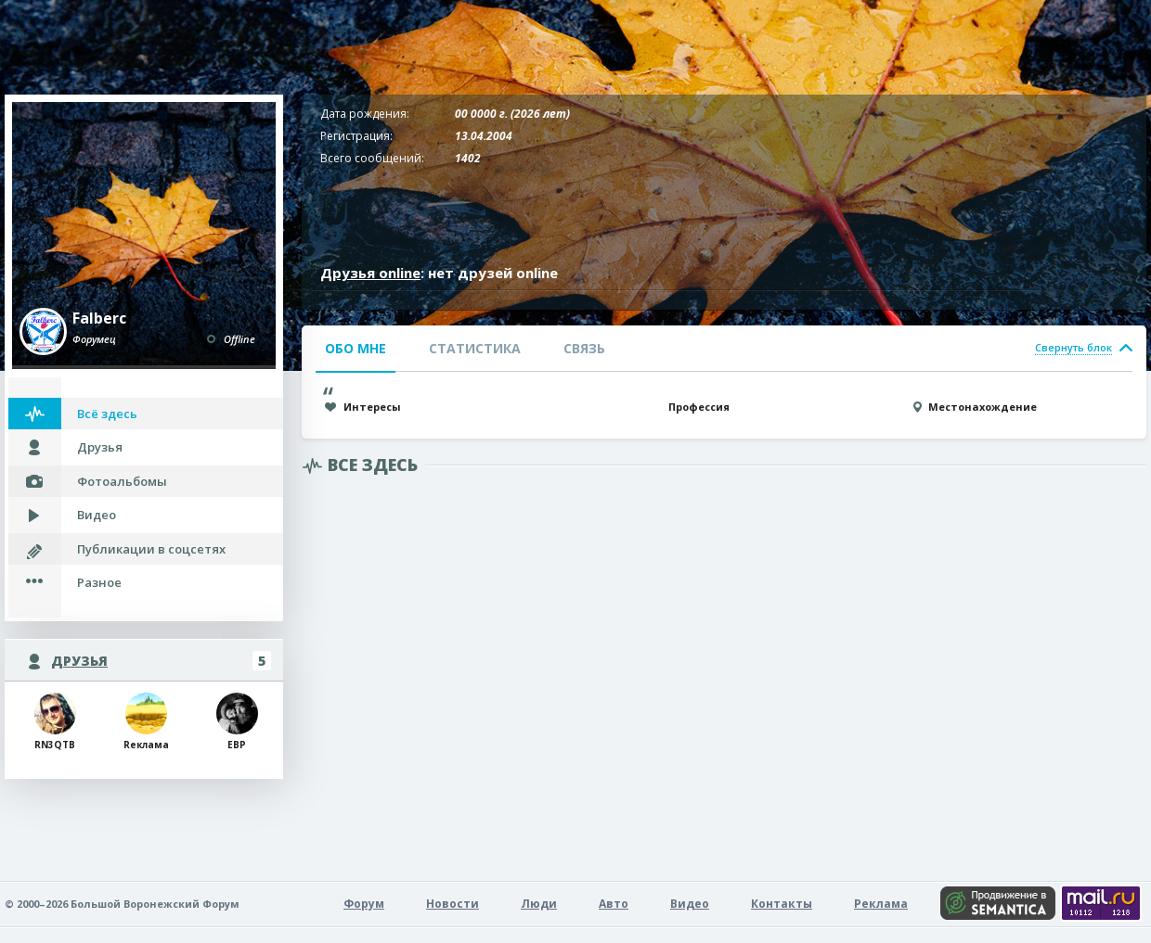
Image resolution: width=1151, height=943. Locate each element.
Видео (96, 514)
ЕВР (237, 722)
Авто (613, 904)
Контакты (781, 904)
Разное (99, 582)
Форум (363, 904)
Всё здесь (107, 413)
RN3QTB (55, 722)
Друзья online (370, 272)
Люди (539, 904)
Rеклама (146, 722)
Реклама (881, 904)
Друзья (100, 447)
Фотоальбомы (122, 481)
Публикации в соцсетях (151, 549)
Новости (452, 904)
